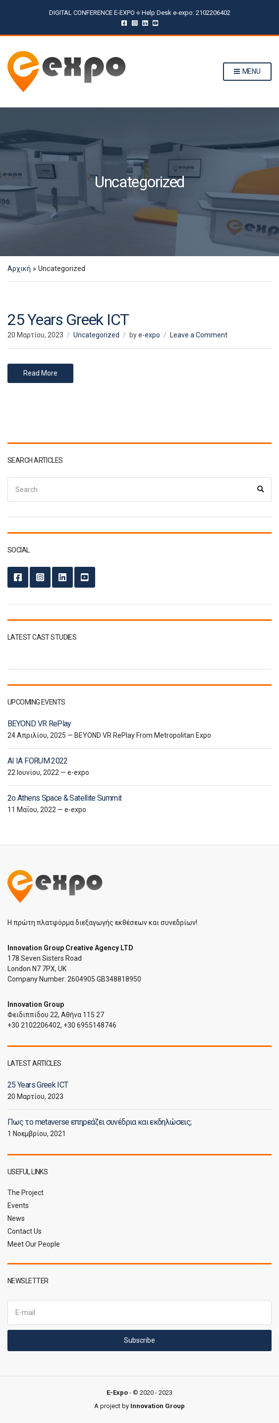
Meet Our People (33, 1244)
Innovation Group (157, 1406)
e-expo (149, 335)
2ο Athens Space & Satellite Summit (64, 798)
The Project (25, 1193)
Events (18, 1205)
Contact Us (24, 1231)
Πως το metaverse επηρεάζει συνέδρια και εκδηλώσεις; (99, 1122)
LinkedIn (145, 22)
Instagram (134, 22)
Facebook (124, 22)
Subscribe (139, 1340)
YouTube (155, 22)
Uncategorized (96, 335)
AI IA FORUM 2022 (37, 761)
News (16, 1218)
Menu (247, 71)
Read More (40, 373)
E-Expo (117, 1392)
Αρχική (19, 269)
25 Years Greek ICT (68, 319)
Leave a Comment (198, 335)
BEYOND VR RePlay (39, 723)
